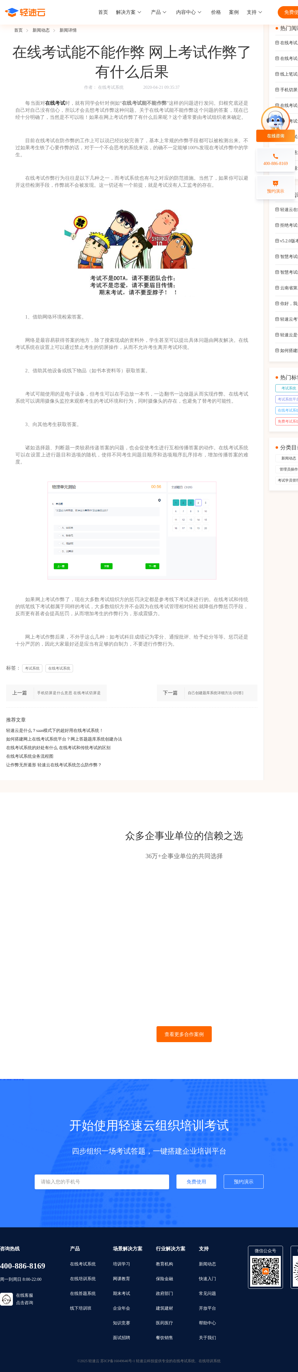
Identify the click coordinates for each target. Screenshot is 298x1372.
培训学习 (121, 1264)
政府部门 (164, 1293)
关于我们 (207, 1337)
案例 (234, 12)
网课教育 (121, 1278)
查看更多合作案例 (184, 1034)
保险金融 (164, 1278)
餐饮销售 (164, 1337)
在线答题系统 (83, 1293)
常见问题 (207, 1293)
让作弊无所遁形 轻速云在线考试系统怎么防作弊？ (54, 765)
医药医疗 (164, 1323)
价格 (216, 12)
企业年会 (121, 1308)
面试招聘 (121, 1337)
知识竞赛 (121, 1323)
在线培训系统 (83, 1278)
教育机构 (164, 1264)
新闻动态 (41, 30)
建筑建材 (164, 1308)
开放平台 (207, 1308)
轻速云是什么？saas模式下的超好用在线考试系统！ (54, 730)
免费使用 (196, 1181)
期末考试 (121, 1293)
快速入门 (207, 1278)
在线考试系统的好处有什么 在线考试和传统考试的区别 (58, 747)
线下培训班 (80, 1308)
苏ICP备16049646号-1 (117, 1361)
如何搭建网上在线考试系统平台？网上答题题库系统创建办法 (64, 739)
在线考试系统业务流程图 (29, 756)
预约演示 (243, 1181)
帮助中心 (207, 1323)
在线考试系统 (111, 87)
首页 (103, 12)
